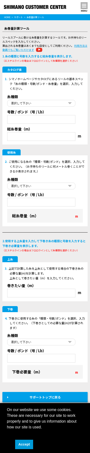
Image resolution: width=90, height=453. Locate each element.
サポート (18, 17)
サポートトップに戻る (45, 397)
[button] (7, 433)
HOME (7, 17)
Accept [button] (24, 444)
